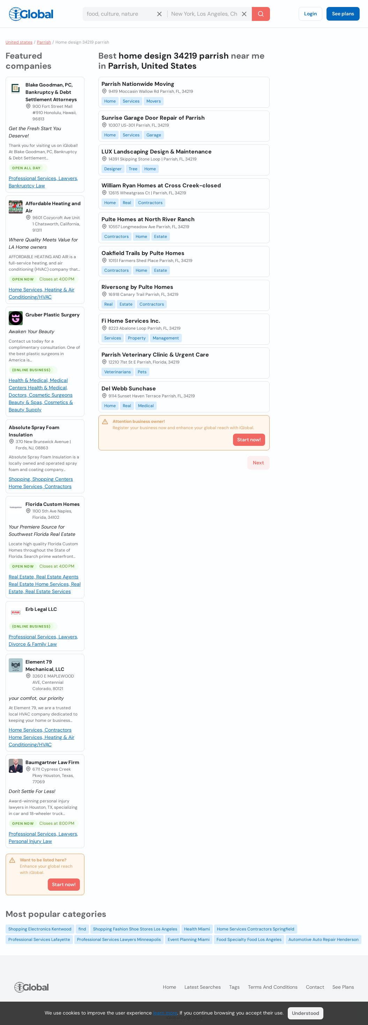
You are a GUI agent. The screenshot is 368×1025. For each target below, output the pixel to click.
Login (310, 13)
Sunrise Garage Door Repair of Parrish (153, 117)
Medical (146, 406)
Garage (154, 135)
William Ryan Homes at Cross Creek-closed (161, 185)
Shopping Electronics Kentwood (40, 929)
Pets (142, 372)
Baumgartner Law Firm (52, 762)
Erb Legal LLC (41, 609)
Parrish (44, 42)
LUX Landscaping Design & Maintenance (157, 151)
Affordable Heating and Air (53, 207)
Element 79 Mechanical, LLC (44, 665)
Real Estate (22, 584)
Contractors (150, 202)
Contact (315, 987)
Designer (113, 169)
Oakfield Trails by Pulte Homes (143, 253)
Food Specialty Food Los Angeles (249, 939)
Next (258, 462)
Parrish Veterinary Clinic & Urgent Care (155, 354)
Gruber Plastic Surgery (52, 315)
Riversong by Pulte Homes (137, 287)
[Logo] (31, 14)
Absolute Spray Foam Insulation (34, 431)
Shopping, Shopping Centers (41, 479)
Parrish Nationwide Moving (138, 84)
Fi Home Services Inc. (131, 320)
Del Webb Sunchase (129, 388)
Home (110, 101)
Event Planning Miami (189, 939)
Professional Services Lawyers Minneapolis (119, 939)
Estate (160, 236)
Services (131, 101)
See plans (343, 13)
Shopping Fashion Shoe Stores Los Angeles (135, 929)
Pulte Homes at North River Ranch (148, 219)
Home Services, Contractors (40, 486)
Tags (234, 987)
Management (166, 338)
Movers (154, 101)
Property (137, 338)
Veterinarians (117, 372)
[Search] (261, 14)
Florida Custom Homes (52, 504)
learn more (165, 1013)
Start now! (64, 884)
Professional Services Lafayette (39, 939)
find (82, 929)
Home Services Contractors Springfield (255, 929)
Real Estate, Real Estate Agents (43, 577)
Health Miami (197, 929)
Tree (133, 169)
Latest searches (203, 987)
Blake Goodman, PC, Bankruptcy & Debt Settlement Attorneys (51, 92)
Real (127, 202)
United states (19, 42)
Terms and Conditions (273, 987)
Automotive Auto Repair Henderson (323, 939)
